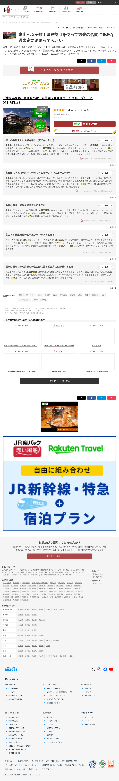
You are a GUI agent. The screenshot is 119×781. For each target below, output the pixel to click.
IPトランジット (14, 742)
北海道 (20, 609)
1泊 (103, 295)
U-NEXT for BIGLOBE (55, 699)
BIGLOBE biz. (13, 717)
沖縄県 (70, 656)
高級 (80, 295)
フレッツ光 (12, 724)
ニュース (50, 731)
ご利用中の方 (87, 712)
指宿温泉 (25, 600)
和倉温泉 (77, 589)
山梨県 (20, 625)
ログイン (113, 2)
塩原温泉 (69, 586)
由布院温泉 (7, 600)
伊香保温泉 (32, 586)
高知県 (41, 651)
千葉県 (27, 620)
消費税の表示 (23, 761)
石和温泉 (23, 589)
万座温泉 (42, 586)
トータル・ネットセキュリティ (59, 695)
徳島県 (20, 651)
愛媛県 (34, 651)
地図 (58, 118)
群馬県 (27, 615)
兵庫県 (41, 641)
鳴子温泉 (61, 583)
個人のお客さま (12, 679)
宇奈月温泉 (26, 591)
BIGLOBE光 (13, 688)
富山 (55, 295)
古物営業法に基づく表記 (74, 765)
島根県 (27, 646)
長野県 (27, 625)
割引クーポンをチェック (85, 131)
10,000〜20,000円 (40, 300)
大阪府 (34, 641)
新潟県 (34, 625)
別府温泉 (69, 594)
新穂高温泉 (53, 591)
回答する (80, 2)
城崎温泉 (62, 591)
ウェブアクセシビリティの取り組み (45, 761)
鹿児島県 (62, 656)
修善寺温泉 (51, 589)
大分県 (48, 656)
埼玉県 (20, 620)
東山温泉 (78, 583)
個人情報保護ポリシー (70, 761)
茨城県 (34, 615)
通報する (113, 165)
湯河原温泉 (32, 589)
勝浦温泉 (6, 594)
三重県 (41, 635)
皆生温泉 (52, 594)
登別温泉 (16, 583)
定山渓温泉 (7, 583)
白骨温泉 (6, 589)
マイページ (103, 2)
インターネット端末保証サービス (59, 692)
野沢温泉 (77, 586)
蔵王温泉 (6, 586)
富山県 (47, 295)
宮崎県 (54, 656)
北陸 (40, 295)
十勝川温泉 (26, 583)
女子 (33, 295)
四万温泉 (50, 586)
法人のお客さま (12, 712)
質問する (91, 2)
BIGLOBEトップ (48, 769)
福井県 (34, 630)
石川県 (27, 630)
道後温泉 (14, 594)
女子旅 (72, 295)
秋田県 (48, 609)
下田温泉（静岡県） (64, 589)
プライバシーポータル (13, 765)
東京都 (34, 620)
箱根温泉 (45, 597)
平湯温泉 (43, 591)
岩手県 (34, 609)
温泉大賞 (88, 688)
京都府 (27, 641)
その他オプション (53, 703)
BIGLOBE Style (53, 738)
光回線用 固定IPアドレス (18, 731)
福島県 (61, 609)
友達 (20, 295)
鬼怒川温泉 (60, 586)
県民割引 (95, 295)
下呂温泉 (35, 591)
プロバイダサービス (16, 728)
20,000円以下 (24, 300)
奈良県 (48, 641)
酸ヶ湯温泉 (15, 597)
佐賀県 (27, 656)
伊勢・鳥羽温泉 (55, 597)
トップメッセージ (53, 721)
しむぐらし (89, 692)
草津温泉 (23, 586)
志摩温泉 (67, 597)
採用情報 (50, 735)
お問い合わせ (10, 761)
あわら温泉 (15, 591)
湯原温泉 (60, 594)
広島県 (41, 646)
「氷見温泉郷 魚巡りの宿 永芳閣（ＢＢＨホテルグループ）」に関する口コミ (48, 100)
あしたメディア (91, 695)
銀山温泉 (14, 586)
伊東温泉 (42, 589)
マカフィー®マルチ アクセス (19, 746)
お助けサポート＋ (53, 688)
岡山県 (34, 646)
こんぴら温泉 (25, 594)
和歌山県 (55, 641)
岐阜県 (27, 635)
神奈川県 (42, 620)
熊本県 (41, 656)
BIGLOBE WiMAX (15, 699)
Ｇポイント (97, 583)
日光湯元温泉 (35, 597)
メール (87, 721)
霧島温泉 (6, 597)
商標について (34, 769)
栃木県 (20, 615)
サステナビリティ (53, 728)
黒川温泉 (77, 594)
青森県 (27, 609)
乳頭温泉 (53, 583)
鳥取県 (20, 646)
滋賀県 (20, 641)
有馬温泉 (70, 591)
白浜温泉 (79, 591)
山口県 (48, 646)
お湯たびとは (98, 574)
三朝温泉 (35, 594)
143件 (86, 110)
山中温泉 (6, 591)
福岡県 (20, 656)
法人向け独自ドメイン (17, 749)
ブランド (50, 724)
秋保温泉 (70, 583)
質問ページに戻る (60, 381)
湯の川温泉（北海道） (40, 583)
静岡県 (20, 635)
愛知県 (34, 635)
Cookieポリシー (31, 765)
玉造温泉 (43, 594)
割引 (86, 295)
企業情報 (47, 712)
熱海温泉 (16, 600)
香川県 (27, 651)
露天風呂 (63, 295)
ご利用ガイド (98, 577)
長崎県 (34, 656)
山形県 (54, 609)
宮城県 (41, 609)
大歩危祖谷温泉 (77, 597)
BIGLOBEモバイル (15, 695)
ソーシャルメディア (54, 742)
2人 (27, 295)
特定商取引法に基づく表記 (51, 765)
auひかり (12, 692)
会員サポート (90, 724)
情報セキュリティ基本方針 (15, 769)
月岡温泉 (14, 589)
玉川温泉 (25, 597)
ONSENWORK (14, 753)
